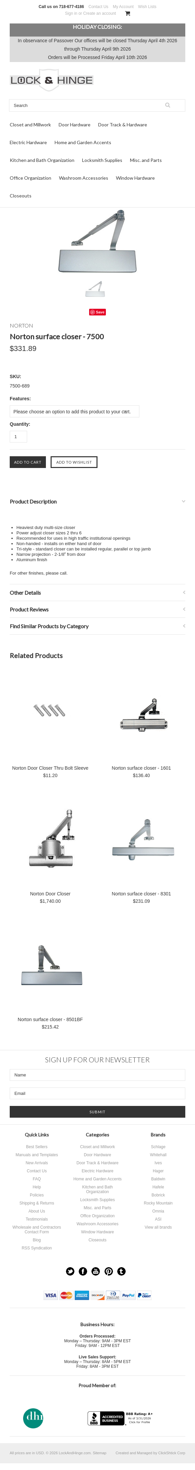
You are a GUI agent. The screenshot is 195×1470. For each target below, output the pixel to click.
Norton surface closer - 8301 (141, 893)
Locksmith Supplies (102, 160)
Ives (158, 1163)
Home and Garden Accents (83, 142)
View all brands (158, 1227)
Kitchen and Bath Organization (42, 160)
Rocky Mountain (158, 1203)
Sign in (71, 13)
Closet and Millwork (30, 124)
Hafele (158, 1187)
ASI (158, 1219)
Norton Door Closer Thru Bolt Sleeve (50, 768)
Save (100, 312)
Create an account (99, 13)
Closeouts (20, 195)
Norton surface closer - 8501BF (50, 1019)
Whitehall (158, 1155)
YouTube (95, 1271)
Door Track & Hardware (122, 124)
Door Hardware (74, 124)
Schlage (158, 1146)
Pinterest (109, 1271)
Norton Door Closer (50, 893)
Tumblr (121, 1271)
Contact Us (98, 6)
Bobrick (158, 1195)
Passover (63, 40)
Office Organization (30, 178)
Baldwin (158, 1179)
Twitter (70, 1271)
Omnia (158, 1211)
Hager (158, 1171)
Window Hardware (135, 178)
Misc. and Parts (146, 160)
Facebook (83, 1271)
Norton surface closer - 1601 (141, 768)
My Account (123, 6)
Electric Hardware (28, 142)
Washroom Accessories (83, 178)
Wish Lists (147, 6)
